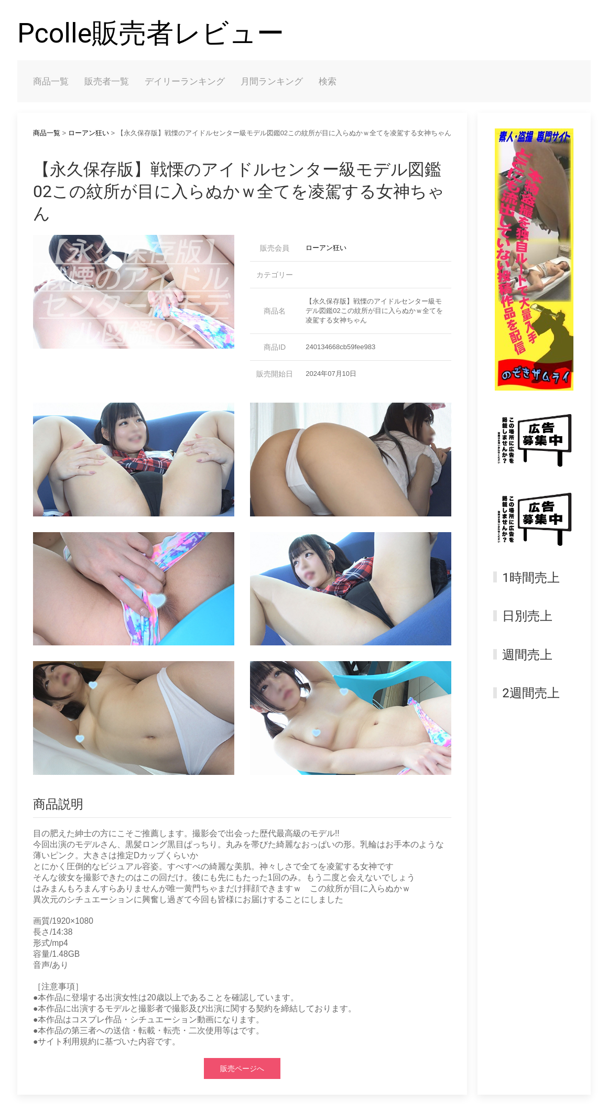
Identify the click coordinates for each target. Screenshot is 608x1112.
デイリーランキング (185, 81)
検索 (327, 81)
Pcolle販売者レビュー (150, 33)
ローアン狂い (88, 133)
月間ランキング (272, 81)
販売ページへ (242, 1068)
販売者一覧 (106, 81)
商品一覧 (51, 81)
